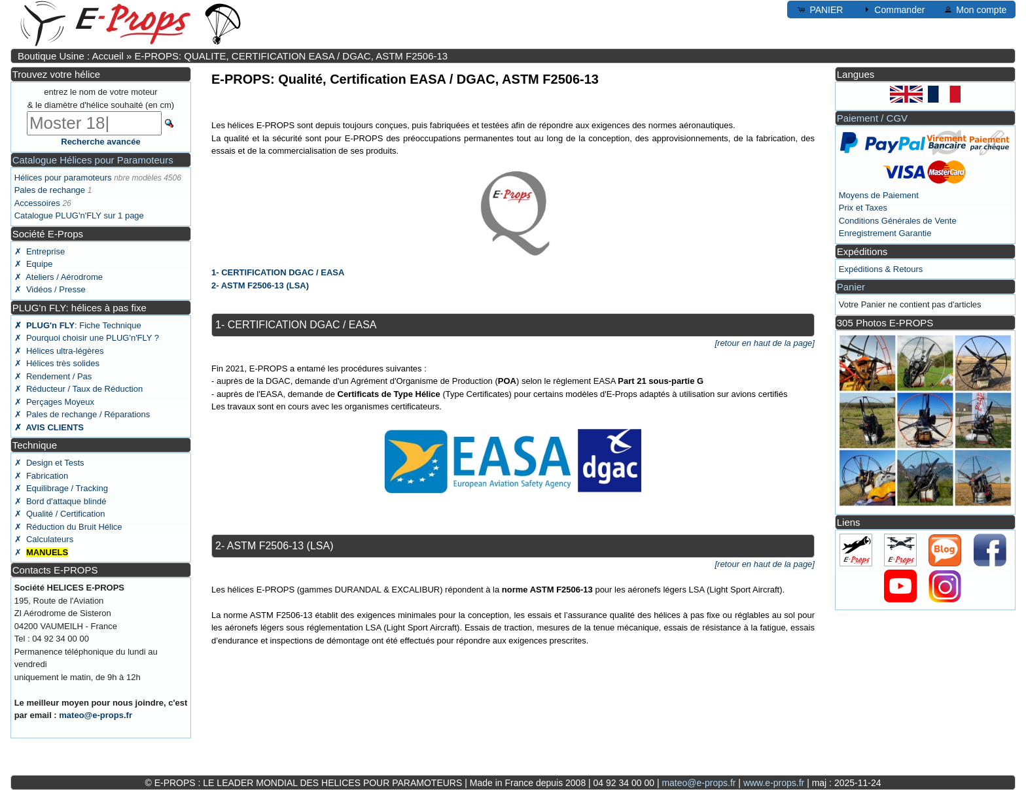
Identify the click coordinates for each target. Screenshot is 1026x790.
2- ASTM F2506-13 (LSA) (260, 285)
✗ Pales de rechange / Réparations (82, 414)
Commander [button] (893, 9)
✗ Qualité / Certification (59, 514)
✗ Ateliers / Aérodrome (58, 277)
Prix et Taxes (863, 208)
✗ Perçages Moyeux (54, 402)
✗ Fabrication (41, 476)
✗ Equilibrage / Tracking (61, 488)
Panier (851, 286)
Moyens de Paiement (879, 195)
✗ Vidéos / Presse (50, 289)
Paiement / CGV (872, 118)
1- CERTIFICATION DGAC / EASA (277, 272)
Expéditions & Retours (881, 269)
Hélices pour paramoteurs (63, 177)
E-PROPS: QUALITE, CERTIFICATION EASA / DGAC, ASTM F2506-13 (291, 55)
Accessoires (37, 203)
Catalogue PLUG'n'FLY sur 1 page (79, 215)
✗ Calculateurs (43, 539)
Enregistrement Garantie (885, 233)
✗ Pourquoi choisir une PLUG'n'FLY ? (86, 338)
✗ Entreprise (39, 251)
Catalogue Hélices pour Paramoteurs (92, 159)
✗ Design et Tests (49, 463)
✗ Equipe (33, 264)
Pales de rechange (49, 190)
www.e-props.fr (773, 783)
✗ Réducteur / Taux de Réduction (78, 389)
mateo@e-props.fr (95, 715)
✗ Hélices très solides (56, 363)
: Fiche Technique (77, 325)
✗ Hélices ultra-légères (59, 351)
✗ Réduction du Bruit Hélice (68, 527)
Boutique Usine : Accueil (71, 55)
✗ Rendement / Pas (53, 376)
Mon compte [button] (974, 9)
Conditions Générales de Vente (898, 221)
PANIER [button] (819, 9)
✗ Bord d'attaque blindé (60, 501)
